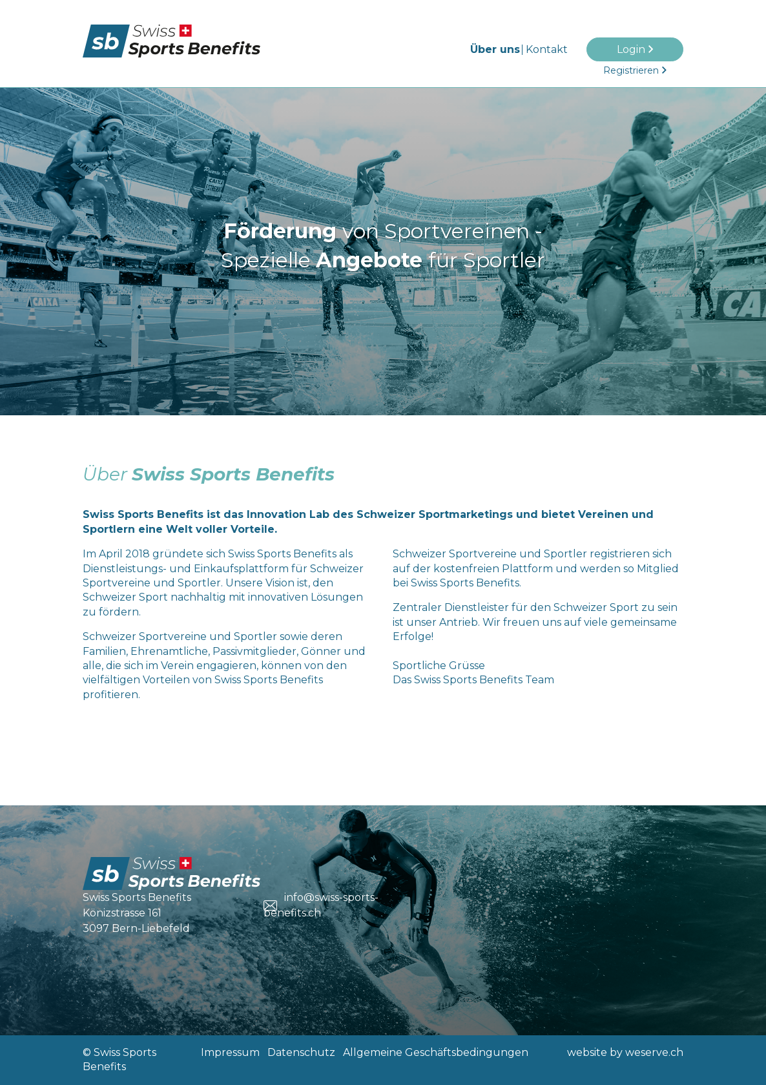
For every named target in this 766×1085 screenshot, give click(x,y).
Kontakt (547, 50)
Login (631, 49)
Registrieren (631, 70)
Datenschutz (301, 1052)
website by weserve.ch (625, 1052)
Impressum (230, 1052)
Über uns (495, 50)
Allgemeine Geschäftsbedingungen (435, 1052)
